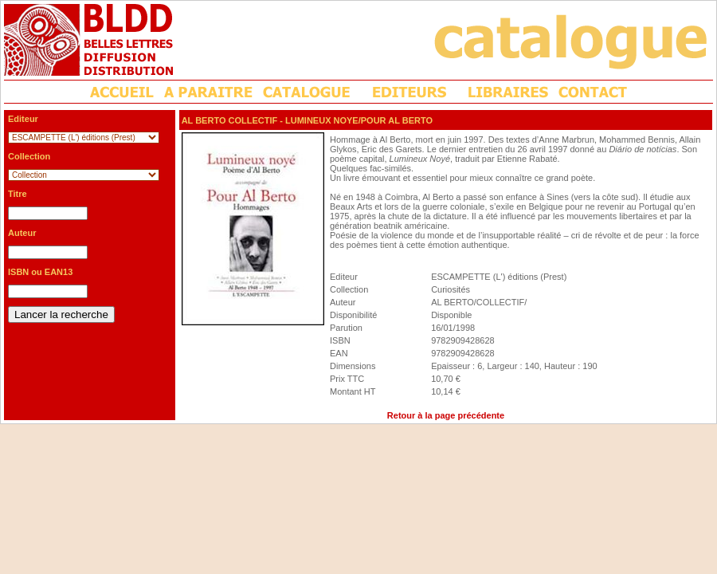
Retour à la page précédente (445, 415)
